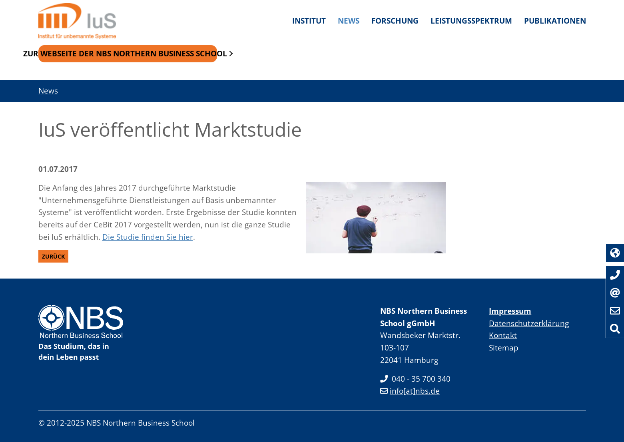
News (348, 20)
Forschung (395, 20)
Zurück (53, 256)
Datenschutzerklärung (529, 323)
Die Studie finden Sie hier (147, 236)
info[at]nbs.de (410, 390)
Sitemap (503, 347)
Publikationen (555, 20)
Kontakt (503, 335)
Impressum (510, 310)
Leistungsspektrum (471, 20)
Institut (309, 20)
